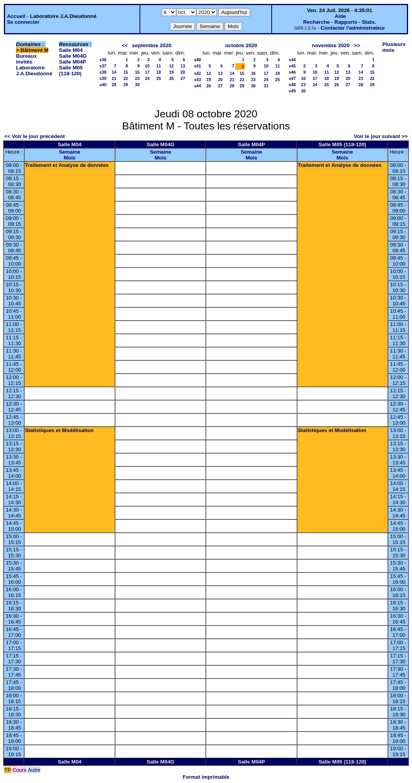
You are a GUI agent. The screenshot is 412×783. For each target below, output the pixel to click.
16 (137, 72)
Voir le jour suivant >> (381, 136)
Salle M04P (72, 62)
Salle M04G (73, 56)
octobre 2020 (241, 45)
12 (171, 66)
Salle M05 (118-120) (71, 70)
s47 (292, 78)
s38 (102, 72)
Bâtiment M (35, 50)
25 (158, 78)
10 (147, 66)
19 (171, 72)
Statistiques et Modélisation (59, 430)
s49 (292, 91)
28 (113, 84)
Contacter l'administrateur (353, 28)
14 (113, 72)
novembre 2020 (331, 45)
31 (266, 85)
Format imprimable (206, 777)
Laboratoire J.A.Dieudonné (34, 70)
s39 (102, 78)
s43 (197, 79)
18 (158, 72)
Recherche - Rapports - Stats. (339, 22)
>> (357, 45)
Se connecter (23, 22)
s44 (197, 85)
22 (125, 78)
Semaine (69, 152)
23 (137, 78)
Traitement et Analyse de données (67, 165)
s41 (197, 66)
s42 (197, 73)
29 (125, 84)
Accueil (16, 16)
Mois (69, 158)
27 (182, 78)
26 (171, 78)
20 (182, 72)
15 (125, 72)
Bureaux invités (26, 59)
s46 (292, 72)
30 (137, 84)
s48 (292, 84)
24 (147, 78)
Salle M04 (71, 50)
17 (147, 72)
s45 (292, 66)
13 (182, 66)
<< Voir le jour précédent (34, 136)
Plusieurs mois (394, 47)
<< (125, 45)
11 (158, 66)
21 (113, 78)
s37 (102, 66)
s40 (102, 84)
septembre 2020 (152, 45)
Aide (340, 16)
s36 (102, 59)
